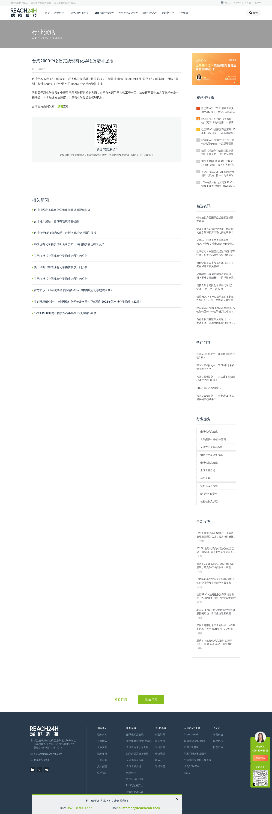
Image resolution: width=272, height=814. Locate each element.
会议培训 (160, 753)
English (237, 2)
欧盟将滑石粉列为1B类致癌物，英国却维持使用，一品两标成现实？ (217, 120)
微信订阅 (151, 699)
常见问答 (160, 747)
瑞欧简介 (102, 734)
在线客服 (260, 758)
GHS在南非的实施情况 (208, 388)
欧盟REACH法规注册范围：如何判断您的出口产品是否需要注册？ (217, 142)
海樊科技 (218, 734)
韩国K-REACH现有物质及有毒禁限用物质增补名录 (65, 313)
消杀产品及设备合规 (211, 454)
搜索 (253, 13)
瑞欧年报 (102, 753)
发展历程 (102, 747)
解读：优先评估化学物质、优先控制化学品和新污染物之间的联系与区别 (215, 230)
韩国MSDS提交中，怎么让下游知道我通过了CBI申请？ (215, 378)
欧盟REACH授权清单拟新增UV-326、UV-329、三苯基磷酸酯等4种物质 (218, 131)
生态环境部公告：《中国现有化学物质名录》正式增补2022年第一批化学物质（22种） (88, 301)
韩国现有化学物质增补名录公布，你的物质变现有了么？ (69, 244)
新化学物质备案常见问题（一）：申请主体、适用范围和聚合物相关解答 (215, 321)
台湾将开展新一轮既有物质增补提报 (56, 221)
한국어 (258, 2)
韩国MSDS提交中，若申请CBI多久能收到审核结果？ (215, 397)
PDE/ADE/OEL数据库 (195, 753)
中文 (227, 2)
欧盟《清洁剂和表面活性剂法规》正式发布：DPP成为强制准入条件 (217, 152)
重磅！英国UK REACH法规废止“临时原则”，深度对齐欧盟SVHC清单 (217, 163)
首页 (47, 12)
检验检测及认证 (128, 13)
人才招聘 (102, 766)
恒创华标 (218, 747)
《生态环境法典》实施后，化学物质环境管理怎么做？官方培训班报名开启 (215, 535)
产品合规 (60, 13)
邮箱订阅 (121, 699)
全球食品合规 (207, 470)
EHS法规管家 (191, 747)
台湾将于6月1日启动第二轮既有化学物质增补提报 (65, 232)
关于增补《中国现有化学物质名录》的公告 (61, 255)
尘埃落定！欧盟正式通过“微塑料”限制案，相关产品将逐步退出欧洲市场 (215, 253)
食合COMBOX (191, 766)
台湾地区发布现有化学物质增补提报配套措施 (62, 210)
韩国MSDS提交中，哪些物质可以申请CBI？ (215, 356)
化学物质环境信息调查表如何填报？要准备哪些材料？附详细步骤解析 (215, 276)
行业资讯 (44, 38)
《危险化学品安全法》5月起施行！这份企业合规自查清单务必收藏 (215, 581)
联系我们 (102, 772)
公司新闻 (102, 760)
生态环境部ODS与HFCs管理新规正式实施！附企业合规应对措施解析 (217, 173)
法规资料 (160, 740)
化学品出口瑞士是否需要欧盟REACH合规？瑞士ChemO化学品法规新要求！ (215, 242)
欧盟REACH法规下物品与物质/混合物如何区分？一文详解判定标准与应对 (215, 310)
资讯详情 (57, 38)
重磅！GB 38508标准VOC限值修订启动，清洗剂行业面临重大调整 (215, 565)
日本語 (248, 2)
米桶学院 (160, 766)
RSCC (187, 772)
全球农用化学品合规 (211, 447)
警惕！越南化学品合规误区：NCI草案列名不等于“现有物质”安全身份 (215, 627)
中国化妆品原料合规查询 (197, 760)
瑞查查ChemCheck (194, 740)
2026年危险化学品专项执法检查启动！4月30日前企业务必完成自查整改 (215, 550)
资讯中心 (168, 13)
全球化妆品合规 (209, 462)
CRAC (158, 760)
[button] (234, 82)
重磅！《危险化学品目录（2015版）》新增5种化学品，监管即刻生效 (215, 642)
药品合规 (205, 478)
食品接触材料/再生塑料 (213, 439)
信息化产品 (149, 13)
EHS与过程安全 (104, 13)
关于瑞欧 (184, 13)
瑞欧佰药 (218, 740)
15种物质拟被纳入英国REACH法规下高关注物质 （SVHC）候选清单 (218, 184)
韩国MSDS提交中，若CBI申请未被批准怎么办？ (215, 367)
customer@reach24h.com (139, 808)
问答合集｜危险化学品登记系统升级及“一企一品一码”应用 (215, 287)
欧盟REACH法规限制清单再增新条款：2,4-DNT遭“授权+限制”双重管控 (216, 596)
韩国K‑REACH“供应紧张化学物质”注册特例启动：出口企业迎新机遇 (215, 611)
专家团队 (102, 740)
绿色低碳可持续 (81, 13)
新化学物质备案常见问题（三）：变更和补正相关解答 (215, 264)
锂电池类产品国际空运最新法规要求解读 (215, 219)
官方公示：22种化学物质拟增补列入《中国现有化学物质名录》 (73, 290)
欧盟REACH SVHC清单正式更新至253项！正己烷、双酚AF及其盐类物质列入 (218, 110)
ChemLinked (191, 734)
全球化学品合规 (209, 431)
